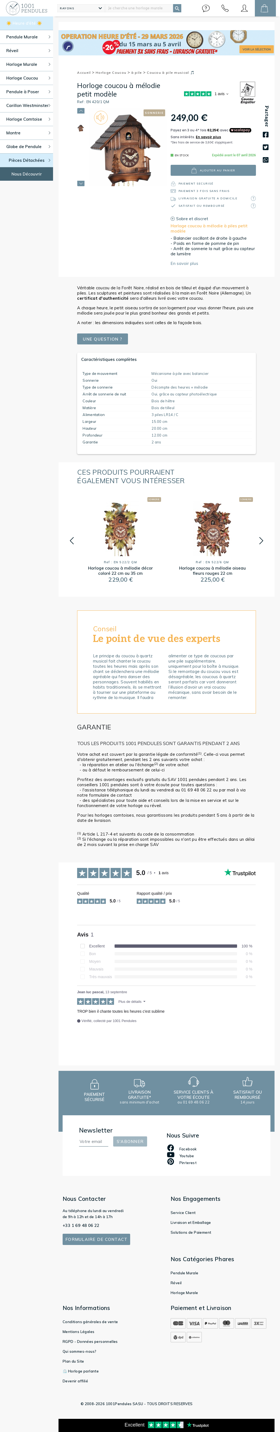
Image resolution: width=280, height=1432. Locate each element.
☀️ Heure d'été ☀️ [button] (24, 23)
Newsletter (96, 1130)
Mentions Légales (78, 1331)
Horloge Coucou (113, 72)
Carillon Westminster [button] (28, 105)
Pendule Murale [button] (28, 36)
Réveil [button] (28, 50)
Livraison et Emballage (191, 1222)
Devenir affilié (75, 1381)
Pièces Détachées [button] (30, 160)
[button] (205, 8)
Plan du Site (73, 1361)
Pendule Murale (185, 1273)
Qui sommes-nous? (79, 1351)
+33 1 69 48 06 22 (81, 1225)
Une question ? (102, 339)
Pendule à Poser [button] (28, 91)
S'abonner (130, 1141)
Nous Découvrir (26, 174)
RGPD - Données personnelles (90, 1341)
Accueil (86, 72)
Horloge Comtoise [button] (28, 119)
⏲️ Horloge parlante (81, 1371)
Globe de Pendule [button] (28, 146)
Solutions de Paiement (191, 1232)
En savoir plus (184, 263)
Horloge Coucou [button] (28, 78)
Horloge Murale (184, 1293)
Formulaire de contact (96, 1239)
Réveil (176, 1283)
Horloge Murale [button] (28, 64)
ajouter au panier (213, 170)
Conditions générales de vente (90, 1322)
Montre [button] (28, 132)
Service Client (183, 1212)
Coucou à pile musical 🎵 (171, 72)
